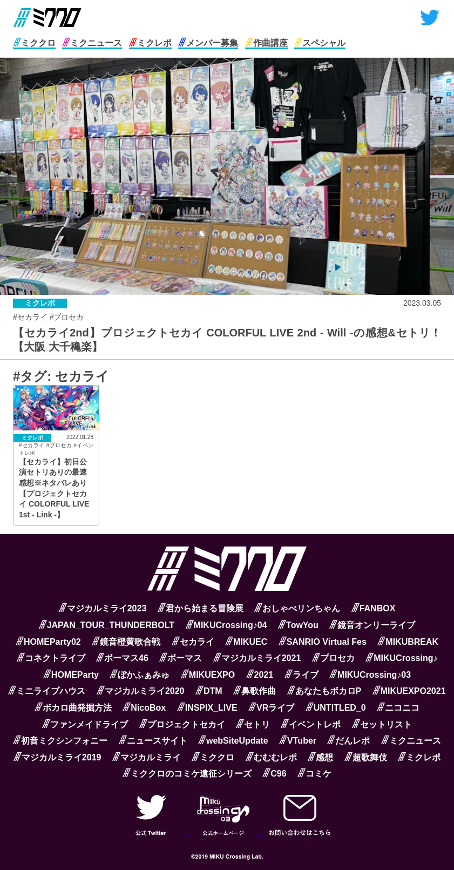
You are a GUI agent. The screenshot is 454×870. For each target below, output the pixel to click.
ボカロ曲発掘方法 (73, 707)
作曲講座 (266, 43)
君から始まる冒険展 (200, 608)
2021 (260, 674)
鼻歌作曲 (254, 691)
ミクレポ (150, 43)
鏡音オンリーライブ (372, 625)
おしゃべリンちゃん (297, 608)
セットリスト (382, 724)
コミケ (314, 773)
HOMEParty (71, 674)
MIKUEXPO (208, 674)
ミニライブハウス (46, 691)
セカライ (193, 641)
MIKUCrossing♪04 (226, 625)
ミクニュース (92, 43)
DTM (208, 691)
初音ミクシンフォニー (60, 740)
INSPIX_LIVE (207, 707)
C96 (274, 773)
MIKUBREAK (407, 641)
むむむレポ (271, 757)
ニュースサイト (153, 740)
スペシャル (319, 43)
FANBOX (373, 608)
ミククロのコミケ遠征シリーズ (187, 773)
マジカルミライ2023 (103, 608)
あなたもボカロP (324, 691)
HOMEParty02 (48, 641)
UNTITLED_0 (336, 707)
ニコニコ (398, 707)
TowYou (298, 625)
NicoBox (144, 707)
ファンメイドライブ (85, 724)
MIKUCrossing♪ (401, 658)
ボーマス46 (122, 658)
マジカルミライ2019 (57, 757)
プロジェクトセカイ (182, 724)
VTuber (297, 740)
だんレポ (348, 740)
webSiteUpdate (233, 740)
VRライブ (271, 707)
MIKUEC (246, 641)
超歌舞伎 (365, 757)
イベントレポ (311, 724)
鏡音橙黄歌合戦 (126, 641)
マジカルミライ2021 (257, 658)
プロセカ (333, 658)
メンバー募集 (208, 43)
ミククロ (34, 43)
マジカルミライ (146, 757)
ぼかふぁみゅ (140, 674)
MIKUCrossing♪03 (370, 674)
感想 (320, 757)
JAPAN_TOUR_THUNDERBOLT (106, 625)
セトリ (253, 724)
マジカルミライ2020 (141, 691)
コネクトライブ (51, 658)
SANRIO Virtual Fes (323, 641)
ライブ (301, 674)
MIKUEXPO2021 (409, 691)
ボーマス (180, 658)
